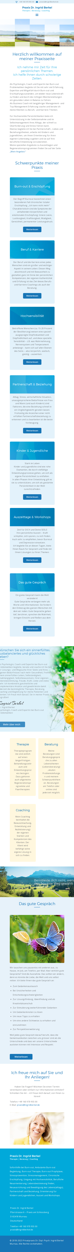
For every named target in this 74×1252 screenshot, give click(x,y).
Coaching (23, 810)
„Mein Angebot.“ (18, 151)
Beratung (51, 744)
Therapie (23, 744)
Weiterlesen (32, 229)
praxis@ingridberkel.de (28, 1105)
